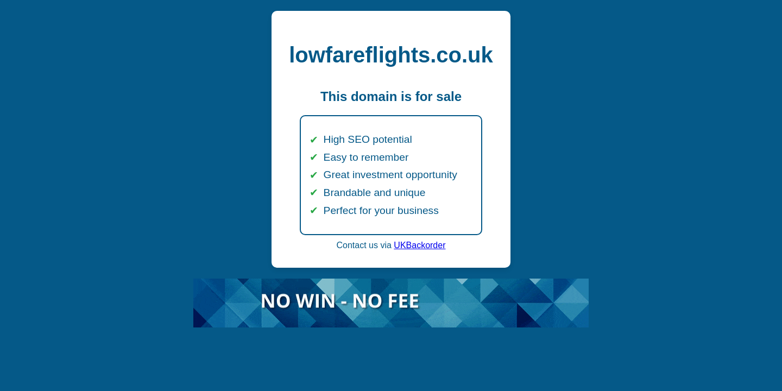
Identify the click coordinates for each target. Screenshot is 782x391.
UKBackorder (419, 245)
